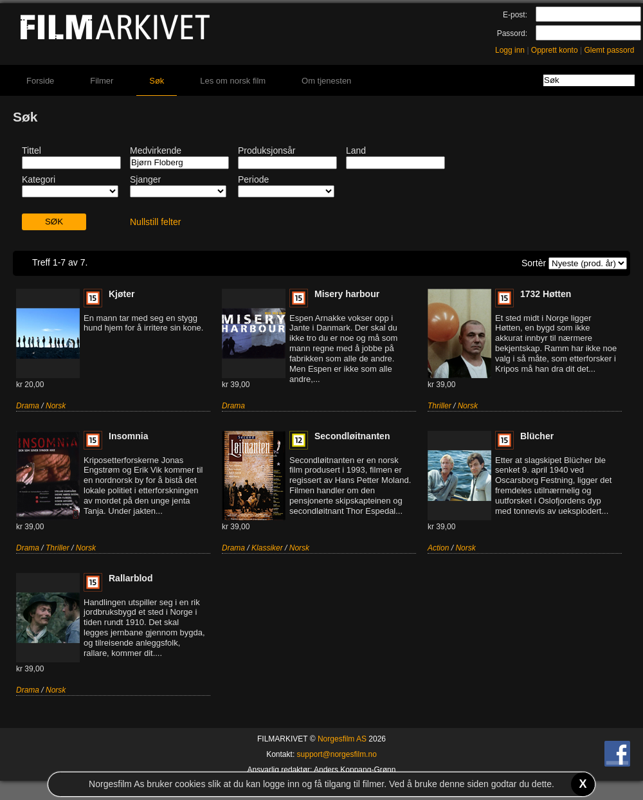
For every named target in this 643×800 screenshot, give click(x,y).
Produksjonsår (267, 150)
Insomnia (128, 436)
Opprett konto (554, 50)
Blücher (537, 436)
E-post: (515, 14)
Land (356, 150)
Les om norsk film (233, 81)
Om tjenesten (326, 81)
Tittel (31, 150)
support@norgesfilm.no (337, 754)
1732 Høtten (545, 294)
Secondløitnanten (352, 436)
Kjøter (121, 294)
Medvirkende (155, 150)
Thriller (439, 405)
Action (438, 547)
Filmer (101, 81)
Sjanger (145, 179)
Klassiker (267, 547)
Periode (253, 179)
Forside (40, 81)
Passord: (512, 33)
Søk (156, 81)
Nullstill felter (155, 222)
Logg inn (510, 50)
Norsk (56, 405)
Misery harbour (346, 294)
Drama (27, 405)
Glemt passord (609, 50)
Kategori (38, 179)
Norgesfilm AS (342, 738)
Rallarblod (130, 578)
